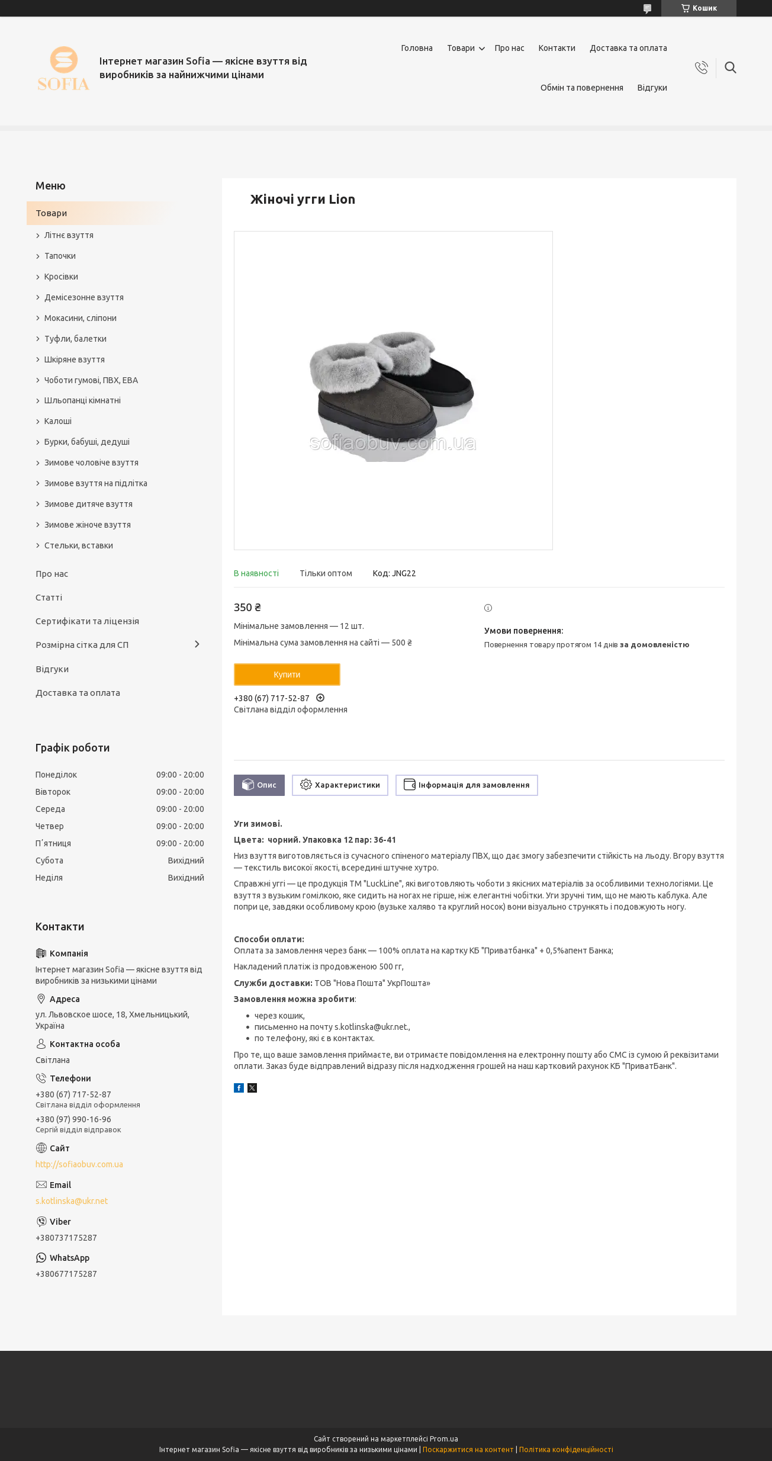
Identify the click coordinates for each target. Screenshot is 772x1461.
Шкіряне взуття (74, 359)
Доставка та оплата (628, 48)
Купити (287, 674)
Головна (417, 48)
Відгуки (652, 87)
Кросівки (61, 276)
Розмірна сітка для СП (82, 645)
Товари (461, 48)
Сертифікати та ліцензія (87, 621)
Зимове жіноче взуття (87, 524)
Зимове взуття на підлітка (95, 483)
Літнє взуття (69, 235)
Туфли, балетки (75, 338)
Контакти (557, 48)
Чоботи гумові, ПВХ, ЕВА (91, 380)
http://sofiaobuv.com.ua (79, 1164)
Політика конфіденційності (566, 1449)
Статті (49, 597)
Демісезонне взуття (84, 297)
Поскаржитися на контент (468, 1449)
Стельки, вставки (78, 545)
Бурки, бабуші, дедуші (87, 442)
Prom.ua (444, 1439)
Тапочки (60, 256)
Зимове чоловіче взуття (91, 462)
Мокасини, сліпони (80, 318)
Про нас (510, 48)
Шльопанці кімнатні (82, 400)
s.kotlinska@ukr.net (72, 1201)
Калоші (58, 421)
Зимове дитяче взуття (88, 504)
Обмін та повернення (582, 87)
